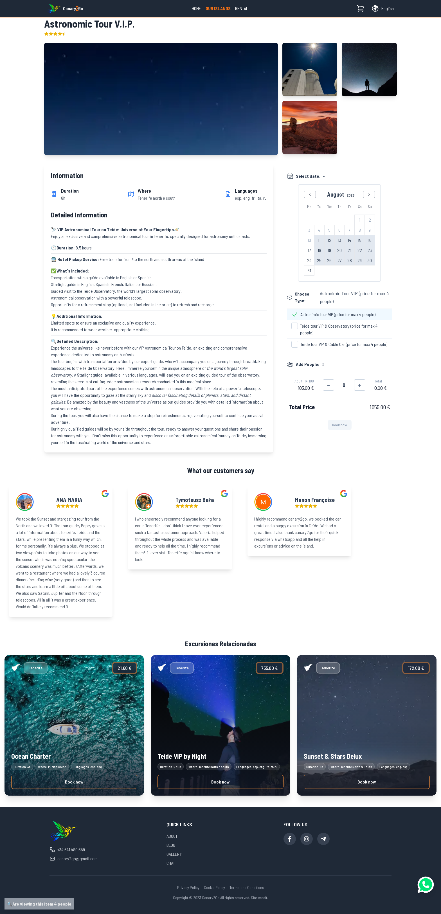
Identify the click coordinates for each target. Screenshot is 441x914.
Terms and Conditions (247, 887)
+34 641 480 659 (67, 849)
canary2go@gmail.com (74, 858)
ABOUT (171, 836)
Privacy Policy (188, 887)
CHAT (170, 863)
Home (196, 8)
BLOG (170, 845)
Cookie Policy (214, 887)
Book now (74, 781)
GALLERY (174, 854)
